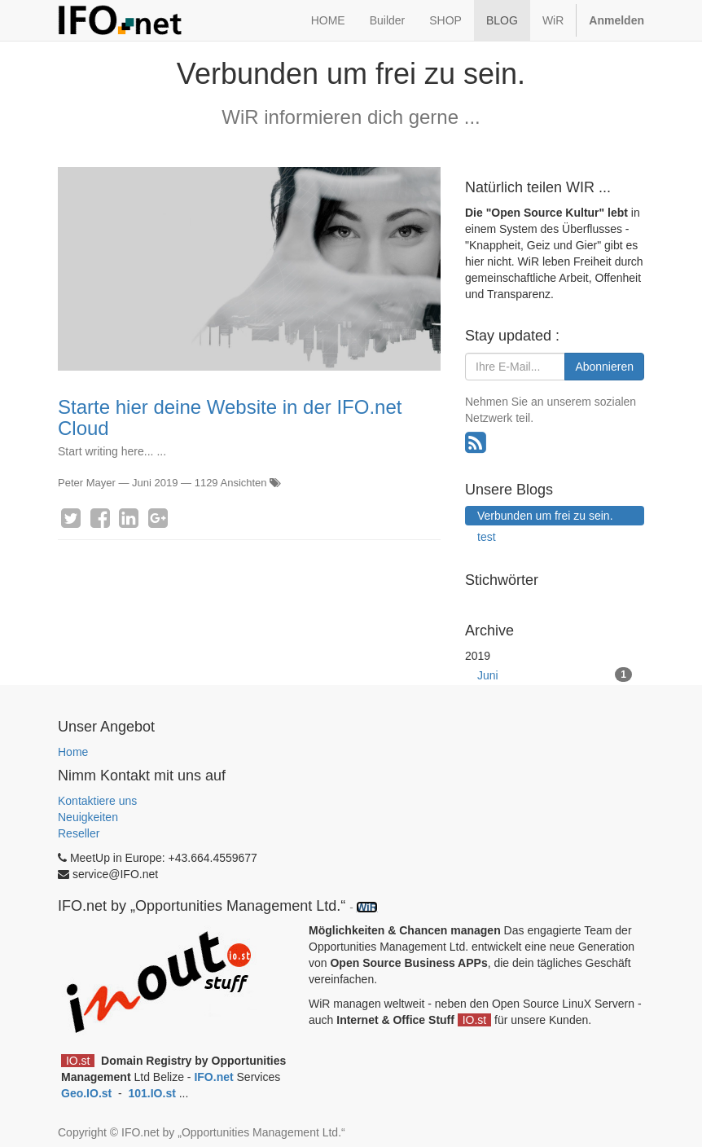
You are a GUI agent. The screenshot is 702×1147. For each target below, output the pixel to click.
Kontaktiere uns (97, 800)
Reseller (78, 833)
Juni (554, 674)
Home (73, 751)
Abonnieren (604, 366)
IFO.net (213, 1076)
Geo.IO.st (88, 1093)
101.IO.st (153, 1093)
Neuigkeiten (88, 817)
